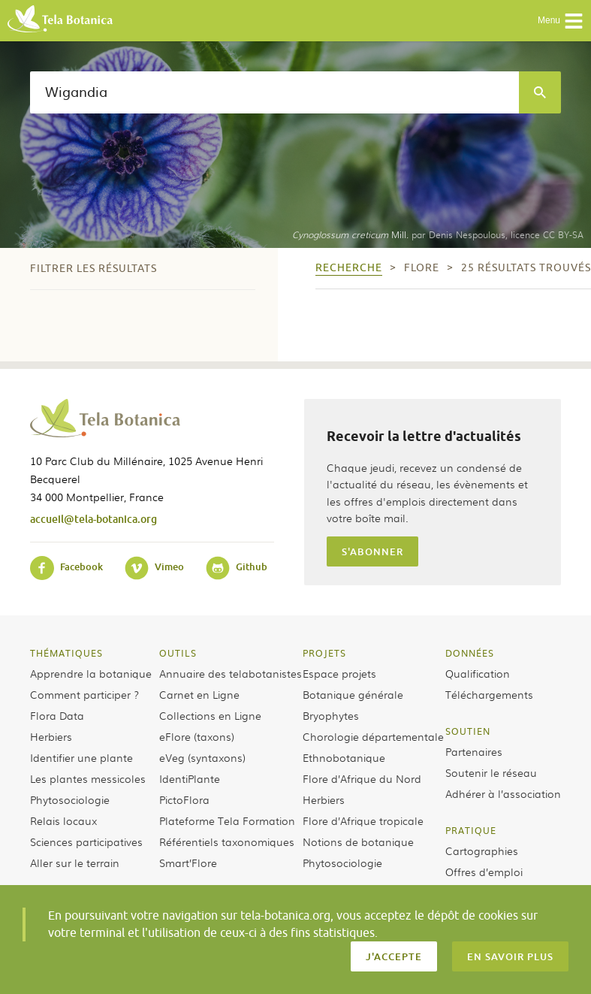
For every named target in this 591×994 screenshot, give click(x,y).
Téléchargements (489, 694)
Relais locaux (63, 820)
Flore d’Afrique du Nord (362, 778)
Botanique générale (353, 694)
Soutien (467, 731)
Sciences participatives (86, 841)
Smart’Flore (188, 862)
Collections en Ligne (210, 715)
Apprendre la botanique (91, 673)
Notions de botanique (358, 841)
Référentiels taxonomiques (226, 841)
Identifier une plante (81, 757)
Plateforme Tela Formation (227, 820)
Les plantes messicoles (88, 778)
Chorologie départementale (373, 736)
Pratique (470, 830)
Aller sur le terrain (74, 862)
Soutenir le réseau (491, 772)
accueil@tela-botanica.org (93, 518)
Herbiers (51, 736)
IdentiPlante (189, 778)
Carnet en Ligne (199, 694)
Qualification (477, 673)
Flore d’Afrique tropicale (363, 820)
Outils (178, 653)
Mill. (350, 234)
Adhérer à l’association (503, 793)
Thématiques (66, 653)
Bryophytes (331, 715)
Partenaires (473, 751)
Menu (560, 21)
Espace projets (339, 673)
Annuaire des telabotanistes (230, 673)
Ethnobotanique (344, 757)
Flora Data (57, 715)
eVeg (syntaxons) (202, 757)
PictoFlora (184, 799)
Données (469, 653)
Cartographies (481, 850)
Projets (324, 653)
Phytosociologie (70, 799)
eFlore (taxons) (196, 736)
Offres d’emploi (484, 871)
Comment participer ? (84, 694)
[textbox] (274, 92)
